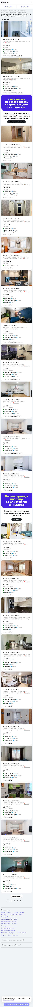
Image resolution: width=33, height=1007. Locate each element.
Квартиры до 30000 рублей (9, 923)
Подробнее (16, 519)
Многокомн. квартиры (7, 932)
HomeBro (5, 2)
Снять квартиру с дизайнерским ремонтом (13, 11)
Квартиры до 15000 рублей (9, 919)
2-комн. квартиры (19, 912)
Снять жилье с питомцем (16, 122)
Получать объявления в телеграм (16, 1004)
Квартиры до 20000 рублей (9, 921)
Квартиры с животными (8, 930)
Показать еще (16, 896)
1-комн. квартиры (22, 932)
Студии (3, 935)
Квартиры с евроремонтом (9, 926)
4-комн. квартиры (6, 912)
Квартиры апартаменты (16, 914)
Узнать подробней (8, 1000)
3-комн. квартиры (13, 935)
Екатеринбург (11, 10)
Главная (3, 10)
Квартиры (4, 914)
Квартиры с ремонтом (7, 928)
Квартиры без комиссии (8, 917)
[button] (16, 940)
